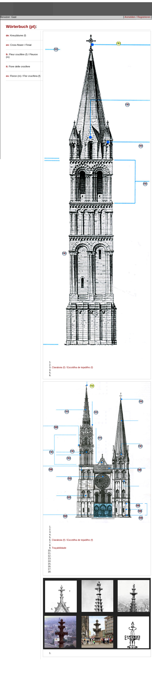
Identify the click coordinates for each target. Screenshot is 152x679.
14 (140, 511)
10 (56, 427)
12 (65, 516)
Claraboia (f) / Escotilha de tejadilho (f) (72, 367)
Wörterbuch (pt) (21, 26)
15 (138, 505)
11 (70, 478)
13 (141, 518)
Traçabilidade (59, 548)
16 (139, 470)
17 (69, 497)
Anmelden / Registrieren (137, 17)
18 (51, 469)
